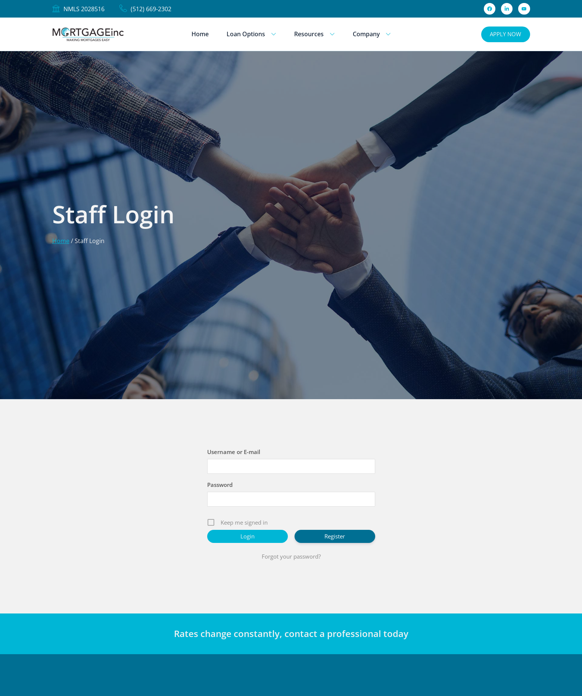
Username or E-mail (233, 452)
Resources (314, 34)
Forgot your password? (291, 556)
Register (334, 536)
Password (220, 484)
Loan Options (251, 34)
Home (200, 34)
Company (372, 34)
